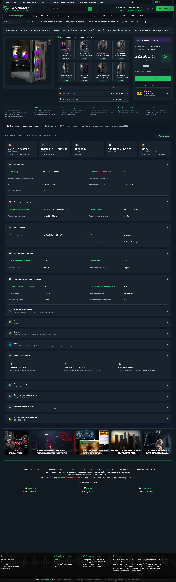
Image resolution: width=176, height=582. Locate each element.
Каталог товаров (15, 15)
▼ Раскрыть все (163, 136)
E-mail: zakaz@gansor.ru (92, 564)
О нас (3, 562)
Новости (44, 2)
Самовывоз (58, 566)
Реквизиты (5, 568)
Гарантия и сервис (12, 2)
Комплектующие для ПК (97, 16)
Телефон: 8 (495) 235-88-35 (94, 560)
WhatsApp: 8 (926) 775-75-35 (94, 562)
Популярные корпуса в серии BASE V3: (77, 37)
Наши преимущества (68, 2)
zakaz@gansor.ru (88, 491)
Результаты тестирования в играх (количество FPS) (105, 126)
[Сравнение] (148, 8)
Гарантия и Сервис (69, 126)
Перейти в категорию (13, 22)
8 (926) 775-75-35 (145, 491)
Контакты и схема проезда (11, 566)
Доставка (57, 560)
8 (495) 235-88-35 (101, 474)
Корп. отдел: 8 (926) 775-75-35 (95, 566)
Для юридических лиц (88, 2)
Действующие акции (9, 560)
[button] (129, 7)
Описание (50, 126)
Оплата (57, 562)
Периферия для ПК (119, 16)
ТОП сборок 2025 (137, 16)
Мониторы (67, 16)
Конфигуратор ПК (36, 16)
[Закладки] (153, 8)
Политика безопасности (63, 564)
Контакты (54, 2)
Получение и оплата (30, 2)
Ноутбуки (79, 16)
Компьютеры (53, 16)
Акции (102, 2)
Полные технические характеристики (24, 126)
